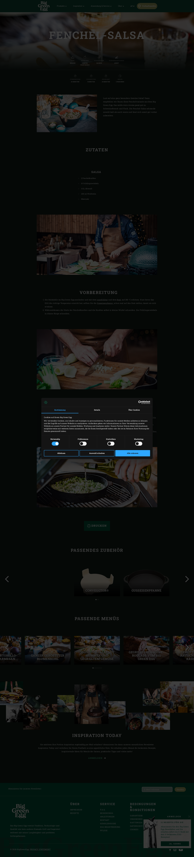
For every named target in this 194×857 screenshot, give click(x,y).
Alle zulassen (132, 453)
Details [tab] (97, 410)
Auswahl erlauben (97, 453)
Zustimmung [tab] (59, 410)
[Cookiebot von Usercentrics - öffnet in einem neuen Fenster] (139, 402)
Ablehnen (61, 453)
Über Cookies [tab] (134, 410)
